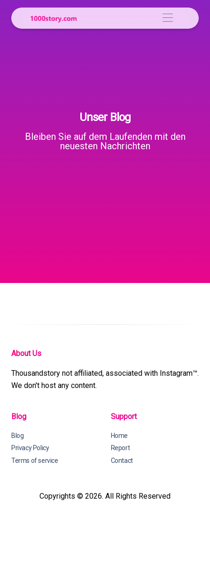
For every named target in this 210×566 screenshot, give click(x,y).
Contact (122, 460)
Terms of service (34, 460)
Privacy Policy (30, 448)
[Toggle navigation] (167, 18)
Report (120, 448)
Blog (17, 435)
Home (119, 435)
